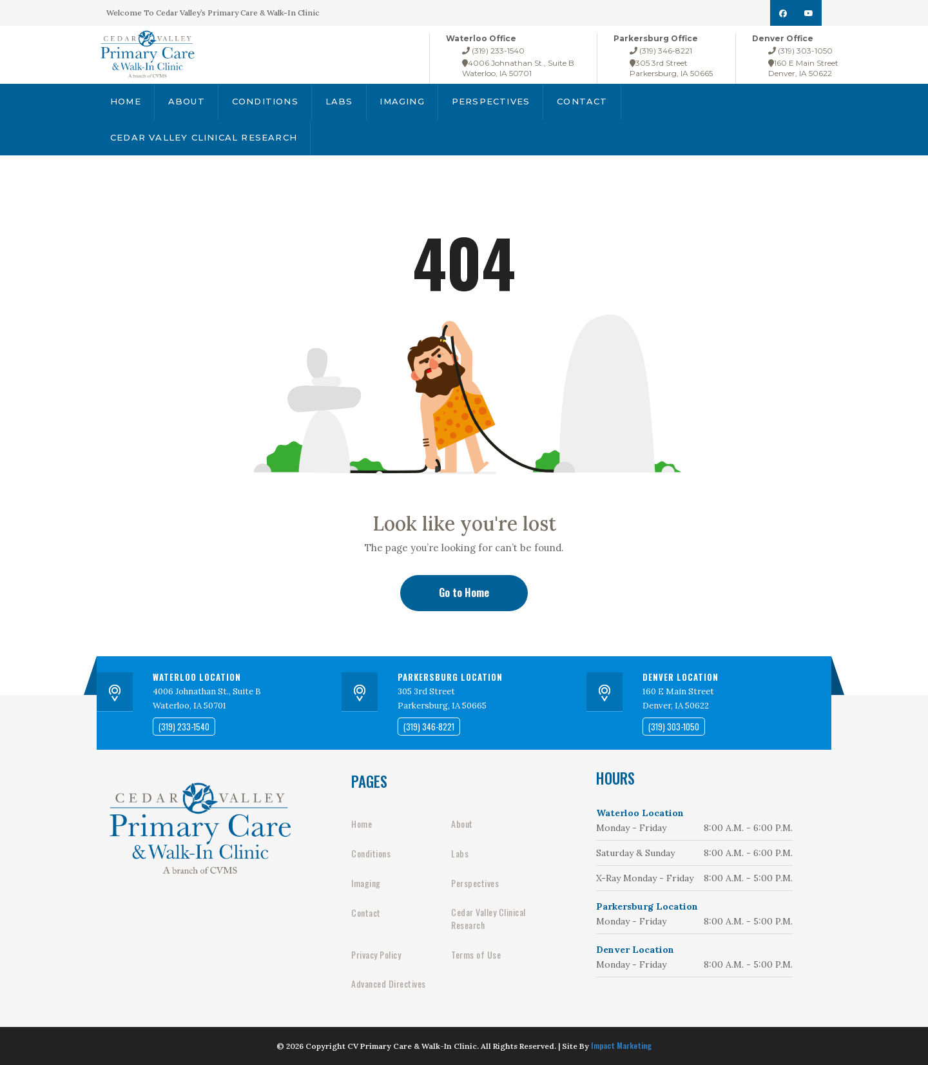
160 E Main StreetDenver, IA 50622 (803, 68)
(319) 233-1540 (493, 50)
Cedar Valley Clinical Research (203, 137)
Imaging (402, 101)
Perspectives (491, 101)
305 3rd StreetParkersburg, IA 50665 (671, 68)
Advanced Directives (388, 983)
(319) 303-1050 (800, 50)
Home (125, 101)
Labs (339, 101)
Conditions (265, 101)
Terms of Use (476, 954)
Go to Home (464, 592)
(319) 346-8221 (661, 50)
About (186, 101)
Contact (582, 101)
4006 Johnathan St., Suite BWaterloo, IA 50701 (518, 68)
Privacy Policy (376, 954)
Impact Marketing (621, 1045)
